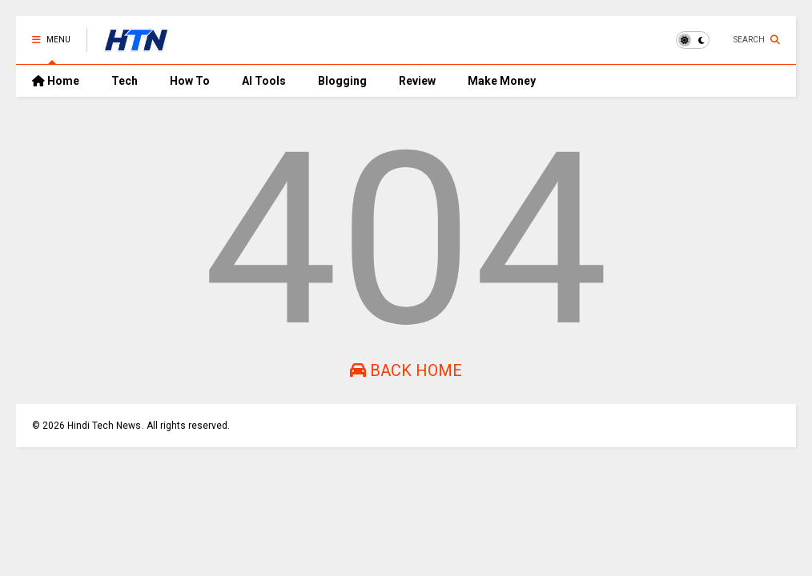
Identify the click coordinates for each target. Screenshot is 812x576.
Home (55, 80)
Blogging (342, 80)
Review (417, 80)
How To (190, 80)
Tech (124, 80)
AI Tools (264, 80)
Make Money (502, 80)
